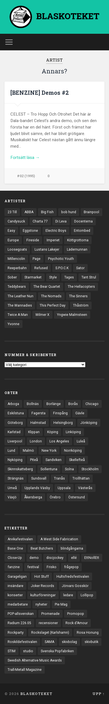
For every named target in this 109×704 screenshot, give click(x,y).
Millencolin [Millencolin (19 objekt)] (16, 259)
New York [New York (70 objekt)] (49, 451)
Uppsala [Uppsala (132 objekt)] (64, 488)
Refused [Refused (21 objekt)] (41, 268)
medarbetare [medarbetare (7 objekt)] (18, 604)
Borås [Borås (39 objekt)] (73, 404)
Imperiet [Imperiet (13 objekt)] (53, 240)
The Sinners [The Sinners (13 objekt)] (78, 296)
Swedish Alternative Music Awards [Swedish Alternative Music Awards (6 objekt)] (35, 660)
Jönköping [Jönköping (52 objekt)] (88, 423)
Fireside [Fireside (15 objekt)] (32, 240)
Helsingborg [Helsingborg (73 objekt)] (63, 423)
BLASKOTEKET (36, 693)
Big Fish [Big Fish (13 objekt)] (47, 212)
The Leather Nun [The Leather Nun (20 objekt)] (20, 296)
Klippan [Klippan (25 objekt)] (34, 432)
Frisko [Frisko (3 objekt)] (51, 567)
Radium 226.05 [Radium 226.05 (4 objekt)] (19, 623)
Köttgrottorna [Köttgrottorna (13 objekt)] (77, 240)
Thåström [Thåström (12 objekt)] (80, 305)
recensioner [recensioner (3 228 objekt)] (48, 623)
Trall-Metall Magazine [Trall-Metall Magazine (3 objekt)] (25, 670)
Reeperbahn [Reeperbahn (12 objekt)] (17, 268)
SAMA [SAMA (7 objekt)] (49, 642)
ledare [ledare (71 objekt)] (68, 595)
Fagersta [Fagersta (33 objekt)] (38, 413)
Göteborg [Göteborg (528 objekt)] (15, 423)
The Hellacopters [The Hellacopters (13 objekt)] (81, 287)
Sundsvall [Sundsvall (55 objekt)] (38, 478)
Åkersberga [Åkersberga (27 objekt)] (33, 497)
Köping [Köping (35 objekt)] (52, 432)
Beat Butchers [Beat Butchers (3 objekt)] (42, 548)
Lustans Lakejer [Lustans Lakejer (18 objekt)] (47, 249)
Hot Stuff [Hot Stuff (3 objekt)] (41, 577)
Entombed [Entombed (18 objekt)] (82, 231)
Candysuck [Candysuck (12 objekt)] (16, 221)
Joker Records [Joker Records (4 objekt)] (42, 586)
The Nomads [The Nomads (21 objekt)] (51, 296)
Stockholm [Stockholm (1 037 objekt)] (90, 469)
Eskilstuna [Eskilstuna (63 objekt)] (16, 413)
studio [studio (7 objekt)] (28, 651)
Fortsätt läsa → (25, 157)
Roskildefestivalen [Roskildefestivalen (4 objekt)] (22, 642)
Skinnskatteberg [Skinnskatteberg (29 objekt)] (20, 469)
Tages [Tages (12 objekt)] (69, 277)
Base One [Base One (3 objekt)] (15, 548)
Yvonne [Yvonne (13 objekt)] (13, 324)
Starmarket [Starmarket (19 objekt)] (33, 277)
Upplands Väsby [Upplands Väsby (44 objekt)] (37, 488)
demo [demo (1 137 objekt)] (34, 558)
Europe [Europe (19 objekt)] (13, 240)
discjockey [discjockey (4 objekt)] (54, 558)
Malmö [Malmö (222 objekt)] (28, 451)
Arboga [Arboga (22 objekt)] (13, 404)
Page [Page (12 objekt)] (36, 259)
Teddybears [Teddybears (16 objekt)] (17, 287)
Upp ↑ (98, 693)
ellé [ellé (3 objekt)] (74, 558)
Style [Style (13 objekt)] (53, 277)
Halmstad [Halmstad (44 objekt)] (38, 423)
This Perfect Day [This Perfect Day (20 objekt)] (52, 305)
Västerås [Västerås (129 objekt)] (85, 488)
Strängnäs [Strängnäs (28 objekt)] (16, 478)
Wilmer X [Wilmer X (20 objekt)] (42, 315)
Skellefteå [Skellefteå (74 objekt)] (77, 460)
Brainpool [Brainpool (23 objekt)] (91, 212)
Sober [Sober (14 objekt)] (12, 277)
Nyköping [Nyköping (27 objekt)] (15, 460)
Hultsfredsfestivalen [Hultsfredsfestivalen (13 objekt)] (72, 577)
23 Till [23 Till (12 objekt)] (12, 212)
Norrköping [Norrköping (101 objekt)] (73, 451)
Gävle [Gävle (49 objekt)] (79, 413)
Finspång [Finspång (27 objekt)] (60, 413)
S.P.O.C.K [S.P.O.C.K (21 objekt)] (62, 268)
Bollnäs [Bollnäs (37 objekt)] (33, 404)
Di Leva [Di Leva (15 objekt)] (61, 221)
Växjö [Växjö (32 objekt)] (12, 497)
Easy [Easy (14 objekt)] (11, 231)
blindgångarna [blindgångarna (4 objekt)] (72, 548)
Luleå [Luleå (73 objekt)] (81, 441)
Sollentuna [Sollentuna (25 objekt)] (48, 469)
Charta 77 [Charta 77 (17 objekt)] (40, 221)
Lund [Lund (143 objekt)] (11, 451)
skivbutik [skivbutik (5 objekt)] (91, 642)
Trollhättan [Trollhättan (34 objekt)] (81, 478)
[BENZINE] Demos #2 (39, 92)
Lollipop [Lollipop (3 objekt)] (87, 595)
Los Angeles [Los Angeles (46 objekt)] (59, 441)
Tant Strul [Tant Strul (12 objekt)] (88, 277)
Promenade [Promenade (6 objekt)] (50, 614)
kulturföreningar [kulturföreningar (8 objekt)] (43, 595)
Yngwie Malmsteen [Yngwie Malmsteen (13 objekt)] (72, 315)
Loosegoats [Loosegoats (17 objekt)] (17, 249)
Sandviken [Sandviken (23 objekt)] (54, 460)
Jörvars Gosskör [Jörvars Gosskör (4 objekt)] (75, 586)
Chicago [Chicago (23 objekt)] (92, 404)
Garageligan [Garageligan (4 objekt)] (17, 577)
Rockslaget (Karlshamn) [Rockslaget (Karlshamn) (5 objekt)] (50, 633)
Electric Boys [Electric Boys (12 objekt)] (56, 231)
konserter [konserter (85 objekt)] (15, 595)
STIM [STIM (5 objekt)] (11, 651)
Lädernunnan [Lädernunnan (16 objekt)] (77, 249)
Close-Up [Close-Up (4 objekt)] (15, 558)
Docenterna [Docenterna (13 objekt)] (83, 221)
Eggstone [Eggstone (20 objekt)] (30, 231)
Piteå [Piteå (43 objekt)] (34, 460)
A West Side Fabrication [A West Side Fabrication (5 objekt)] (59, 539)
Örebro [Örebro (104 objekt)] (55, 497)
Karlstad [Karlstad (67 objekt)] (14, 432)
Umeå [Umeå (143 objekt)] (12, 488)
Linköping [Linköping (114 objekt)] (73, 432)
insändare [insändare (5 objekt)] (15, 586)
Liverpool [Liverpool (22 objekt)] (15, 441)
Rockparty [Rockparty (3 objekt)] (16, 633)
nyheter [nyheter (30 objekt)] (41, 604)
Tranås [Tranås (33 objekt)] (59, 478)
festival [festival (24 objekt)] (33, 567)
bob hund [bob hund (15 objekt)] (68, 212)
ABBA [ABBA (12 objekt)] (28, 212)
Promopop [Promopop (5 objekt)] (75, 614)
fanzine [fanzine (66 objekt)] (14, 567)
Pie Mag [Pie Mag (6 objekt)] (61, 604)
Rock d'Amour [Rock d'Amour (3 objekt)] (76, 623)
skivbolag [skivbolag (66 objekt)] (69, 642)
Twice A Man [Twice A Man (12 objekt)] (18, 315)
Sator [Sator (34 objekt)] (80, 268)
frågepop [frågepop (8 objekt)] (71, 567)
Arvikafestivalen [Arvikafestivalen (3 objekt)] (20, 539)
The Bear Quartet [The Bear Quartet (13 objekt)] (46, 287)
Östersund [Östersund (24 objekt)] (76, 497)
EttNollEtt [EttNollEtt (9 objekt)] (91, 558)
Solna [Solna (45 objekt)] (69, 469)
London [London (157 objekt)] (36, 441)
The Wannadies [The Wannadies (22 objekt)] (20, 305)
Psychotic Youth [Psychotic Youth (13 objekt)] (61, 259)
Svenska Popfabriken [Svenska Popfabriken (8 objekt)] (57, 651)
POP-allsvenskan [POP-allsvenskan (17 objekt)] (21, 614)
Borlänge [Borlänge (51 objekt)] (53, 404)
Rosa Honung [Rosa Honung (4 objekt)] (88, 633)
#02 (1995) (26, 176)
